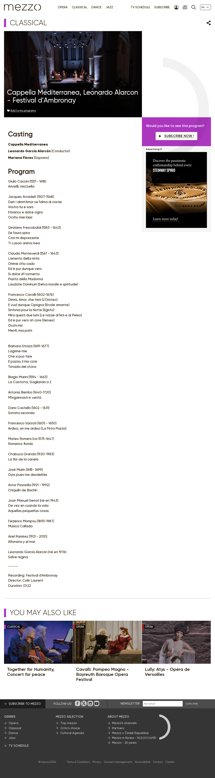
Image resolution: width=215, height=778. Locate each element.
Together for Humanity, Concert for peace (30, 672)
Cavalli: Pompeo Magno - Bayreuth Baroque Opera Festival (102, 674)
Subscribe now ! (176, 136)
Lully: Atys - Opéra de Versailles (167, 672)
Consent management (118, 761)
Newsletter (130, 703)
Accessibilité (142, 761)
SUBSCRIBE (192, 704)
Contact (158, 761)
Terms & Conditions (78, 761)
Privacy (97, 761)
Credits (170, 761)
